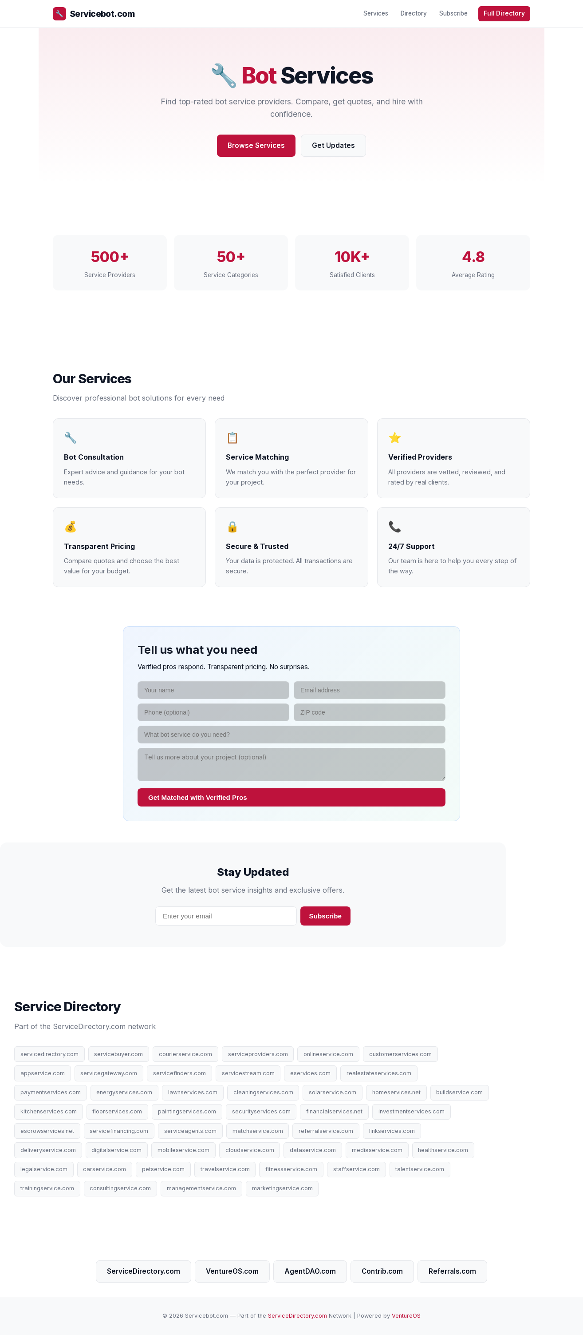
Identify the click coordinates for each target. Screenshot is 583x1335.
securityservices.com (261, 1111)
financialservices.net (334, 1111)
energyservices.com (124, 1092)
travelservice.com (225, 1169)
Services (375, 13)
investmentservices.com (411, 1111)
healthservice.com (443, 1150)
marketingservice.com (282, 1188)
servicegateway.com (108, 1073)
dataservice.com (313, 1150)
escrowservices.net (47, 1131)
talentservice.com (419, 1169)
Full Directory (504, 13)
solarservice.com (332, 1092)
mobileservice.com (183, 1150)
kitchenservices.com (48, 1111)
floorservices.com (117, 1111)
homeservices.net (396, 1092)
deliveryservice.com (48, 1150)
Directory (414, 13)
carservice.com (104, 1169)
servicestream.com (248, 1073)
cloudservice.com (249, 1150)
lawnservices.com (192, 1092)
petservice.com (163, 1169)
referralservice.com (326, 1131)
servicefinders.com (179, 1073)
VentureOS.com (232, 1271)
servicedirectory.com (49, 1054)
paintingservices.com (187, 1111)
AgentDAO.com (310, 1271)
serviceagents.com (190, 1131)
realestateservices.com (379, 1073)
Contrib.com (382, 1271)
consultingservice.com (120, 1188)
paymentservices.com (50, 1092)
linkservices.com (392, 1131)
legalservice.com (43, 1169)
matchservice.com (257, 1131)
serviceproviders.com (258, 1054)
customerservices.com (400, 1054)
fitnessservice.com (291, 1169)
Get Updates (333, 145)
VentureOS (406, 1315)
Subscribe (453, 13)
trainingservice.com (47, 1188)
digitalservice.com (116, 1150)
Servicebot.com (93, 13)
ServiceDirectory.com (143, 1271)
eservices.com (310, 1073)
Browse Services (256, 145)
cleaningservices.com (263, 1092)
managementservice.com (201, 1188)
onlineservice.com (328, 1054)
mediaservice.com (377, 1150)
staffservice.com (356, 1169)
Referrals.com (452, 1271)
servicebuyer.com (118, 1054)
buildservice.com (459, 1092)
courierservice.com (185, 1054)
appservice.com (42, 1073)
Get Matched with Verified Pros (197, 797)
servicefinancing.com (119, 1131)
